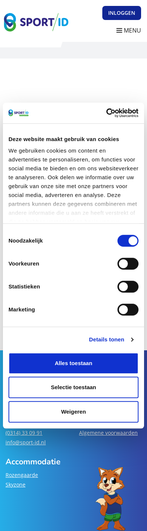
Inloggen (121, 12)
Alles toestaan (73, 363)
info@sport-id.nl (26, 442)
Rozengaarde (22, 474)
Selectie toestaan (73, 387)
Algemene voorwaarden (108, 432)
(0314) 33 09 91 (24, 432)
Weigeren (73, 411)
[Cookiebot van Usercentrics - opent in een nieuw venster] (106, 113)
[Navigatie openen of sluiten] (130, 30)
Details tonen (106, 339)
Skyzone (15, 484)
